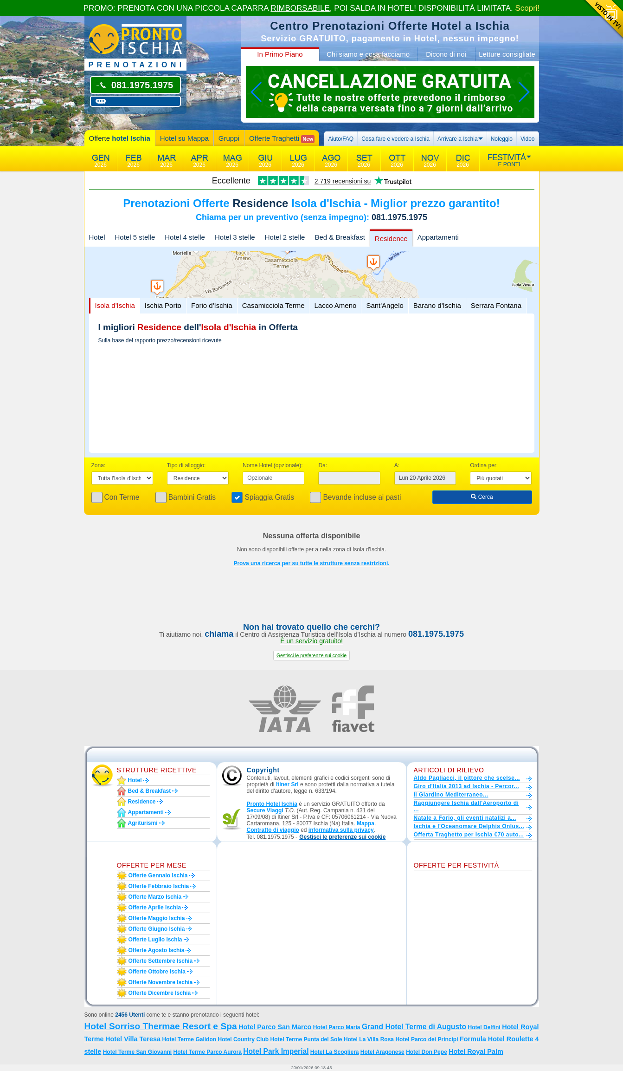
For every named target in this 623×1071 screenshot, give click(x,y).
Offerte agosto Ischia (156, 950)
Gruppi (228, 138)
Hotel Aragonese (382, 1052)
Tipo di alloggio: (186, 465)
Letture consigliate (507, 54)
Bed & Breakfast (340, 237)
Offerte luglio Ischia (155, 939)
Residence (391, 238)
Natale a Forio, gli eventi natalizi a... (465, 818)
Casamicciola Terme (273, 305)
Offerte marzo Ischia (155, 897)
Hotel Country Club (243, 1039)
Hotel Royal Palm (476, 1051)
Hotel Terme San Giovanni (137, 1052)
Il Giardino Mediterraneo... (451, 794)
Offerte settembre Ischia (160, 961)
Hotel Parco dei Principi (426, 1039)
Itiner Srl (287, 784)
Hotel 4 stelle (185, 237)
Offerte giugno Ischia (156, 929)
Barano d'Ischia (437, 305)
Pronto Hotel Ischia (272, 804)
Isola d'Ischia (115, 305)
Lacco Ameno (335, 305)
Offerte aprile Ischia (154, 907)
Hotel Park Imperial (275, 1051)
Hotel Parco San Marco (274, 1027)
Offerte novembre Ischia (160, 982)
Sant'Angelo (384, 305)
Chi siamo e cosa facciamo (368, 54)
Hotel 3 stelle (235, 237)
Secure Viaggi (265, 810)
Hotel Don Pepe (426, 1052)
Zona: (98, 465)
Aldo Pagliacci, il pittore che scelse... (467, 778)
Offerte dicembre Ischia (159, 993)
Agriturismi (143, 823)
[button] (311, 655)
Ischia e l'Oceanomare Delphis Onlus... (469, 826)
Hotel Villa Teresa (133, 1039)
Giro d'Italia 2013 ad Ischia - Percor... (466, 786)
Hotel (97, 237)
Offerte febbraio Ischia (158, 886)
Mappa (365, 823)
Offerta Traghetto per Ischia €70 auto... (469, 834)
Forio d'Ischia (211, 305)
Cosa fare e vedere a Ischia (395, 139)
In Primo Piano (279, 54)
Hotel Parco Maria (336, 1027)
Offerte (119, 138)
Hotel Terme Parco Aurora (207, 1052)
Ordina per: (484, 465)
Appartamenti (438, 237)
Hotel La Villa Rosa (369, 1039)
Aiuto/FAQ (340, 139)
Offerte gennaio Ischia (158, 875)
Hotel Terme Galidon (189, 1039)
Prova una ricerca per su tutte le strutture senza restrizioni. (311, 563)
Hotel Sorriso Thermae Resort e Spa (160, 1026)
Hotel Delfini (484, 1027)
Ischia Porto (163, 305)
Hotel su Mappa (184, 138)
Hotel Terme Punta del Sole (306, 1039)
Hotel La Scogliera (334, 1052)
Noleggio (502, 139)
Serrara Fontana (496, 305)
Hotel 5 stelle (135, 237)
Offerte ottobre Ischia (157, 971)
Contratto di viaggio (273, 830)
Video (527, 139)
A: (396, 465)
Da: (322, 465)
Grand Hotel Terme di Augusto (414, 1027)
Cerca (482, 497)
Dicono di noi (446, 54)
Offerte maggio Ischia (156, 918)
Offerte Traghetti (282, 138)
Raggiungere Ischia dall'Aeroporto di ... (466, 806)
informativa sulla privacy (341, 830)
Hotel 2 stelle (285, 237)
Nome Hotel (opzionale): (272, 465)
